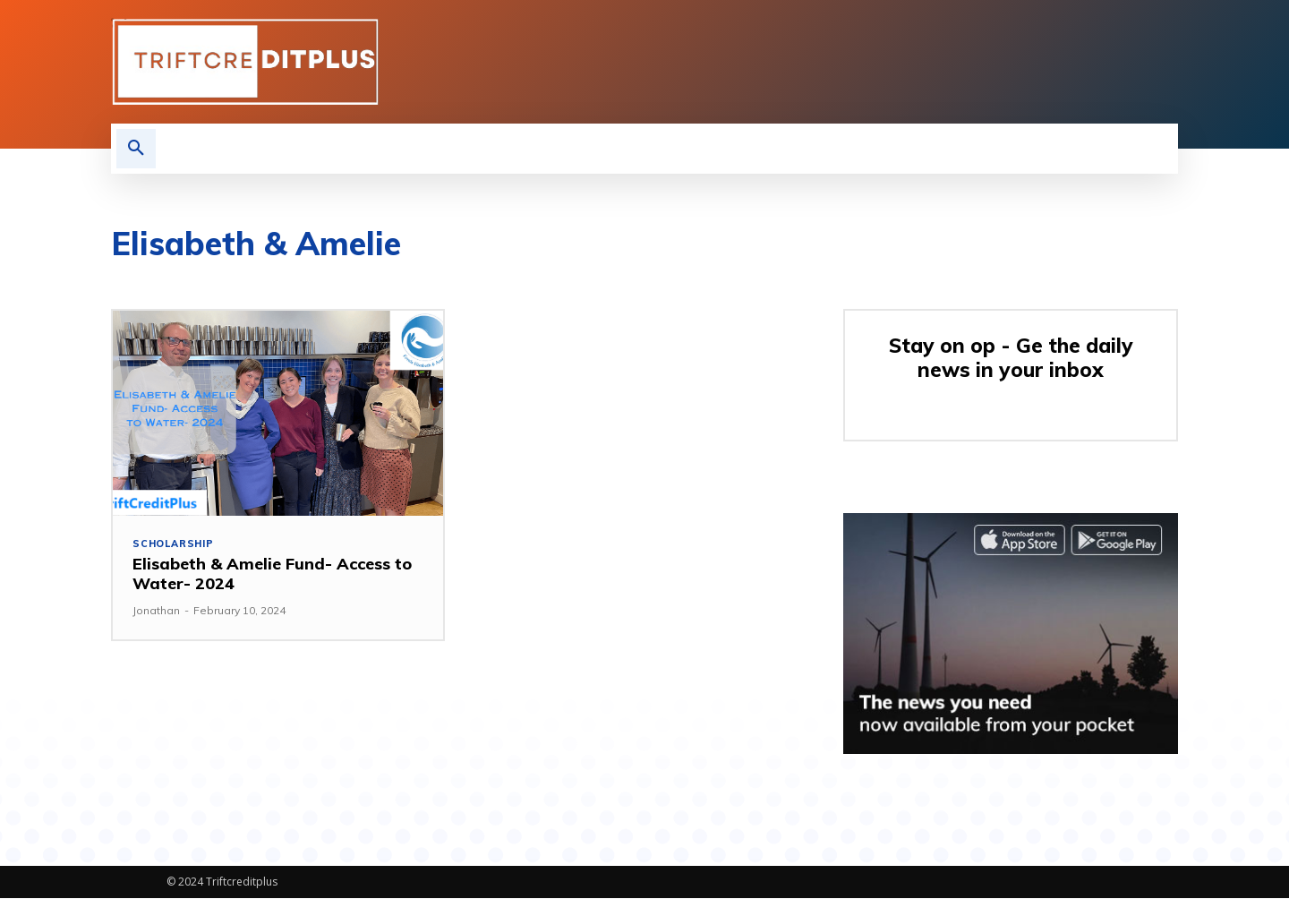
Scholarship (174, 544)
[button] (136, 148)
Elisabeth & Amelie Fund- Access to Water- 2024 (272, 574)
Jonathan (156, 610)
